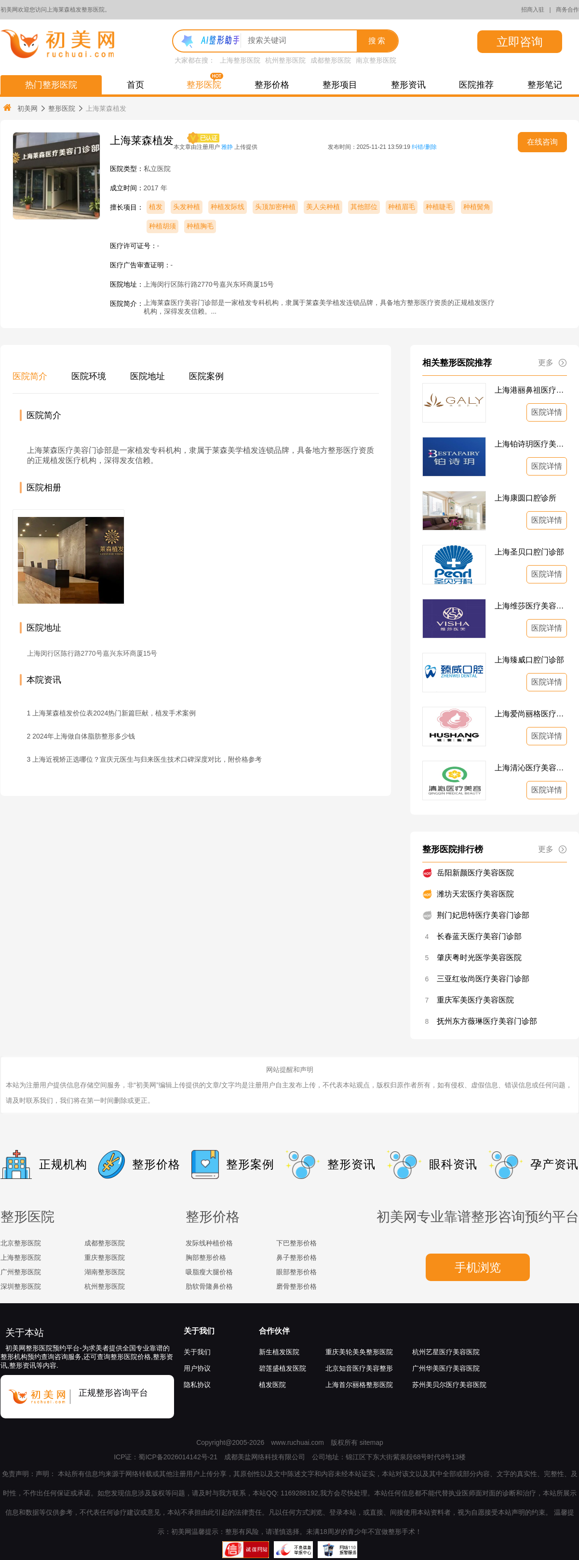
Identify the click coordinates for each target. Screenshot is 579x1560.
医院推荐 (476, 85)
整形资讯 (408, 85)
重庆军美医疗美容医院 (475, 1000)
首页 (135, 85)
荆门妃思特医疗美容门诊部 (483, 915)
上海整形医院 (240, 60)
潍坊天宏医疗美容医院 (475, 894)
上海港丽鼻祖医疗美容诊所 (531, 390)
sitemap (371, 1442)
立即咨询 (520, 41)
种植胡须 (162, 226)
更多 (552, 363)
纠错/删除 (424, 147)
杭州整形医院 (285, 60)
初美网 (20, 108)
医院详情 (546, 412)
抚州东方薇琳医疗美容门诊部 (487, 1021)
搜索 (377, 41)
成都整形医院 (330, 60)
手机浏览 (478, 1267)
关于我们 (199, 1331)
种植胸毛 (200, 226)
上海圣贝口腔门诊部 (529, 552)
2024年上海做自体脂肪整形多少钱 (83, 736)
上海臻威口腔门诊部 (529, 660)
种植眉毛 (401, 207)
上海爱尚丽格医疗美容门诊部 (531, 714)
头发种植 (186, 207)
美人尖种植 (323, 207)
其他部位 (363, 207)
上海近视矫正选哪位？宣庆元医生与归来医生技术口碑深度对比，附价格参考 (147, 759)
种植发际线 (227, 207)
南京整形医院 (376, 60)
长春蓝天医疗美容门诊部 (479, 936)
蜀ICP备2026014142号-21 (177, 1457)
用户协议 (197, 1368)
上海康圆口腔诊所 (525, 498)
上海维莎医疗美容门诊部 (531, 606)
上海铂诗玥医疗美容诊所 (531, 444)
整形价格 (272, 85)
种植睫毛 (439, 207)
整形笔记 (544, 85)
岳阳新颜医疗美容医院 (475, 873)
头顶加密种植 (275, 207)
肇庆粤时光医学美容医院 (479, 957)
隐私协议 (197, 1384)
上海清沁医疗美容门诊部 (531, 768)
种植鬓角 (476, 207)
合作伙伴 (274, 1331)
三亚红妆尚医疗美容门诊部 (483, 979)
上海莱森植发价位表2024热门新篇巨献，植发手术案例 (114, 713)
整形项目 (340, 85)
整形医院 (204, 85)
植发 (155, 207)
